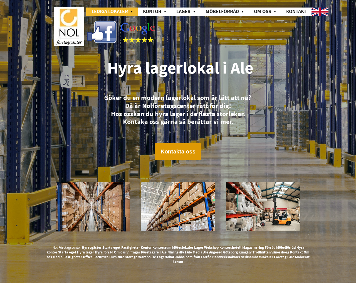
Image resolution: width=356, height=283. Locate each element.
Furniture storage (123, 257)
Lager (198, 247)
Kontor (146, 247)
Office (88, 257)
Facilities (100, 257)
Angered (215, 252)
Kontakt (296, 11)
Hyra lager (85, 252)
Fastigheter (130, 247)
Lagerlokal (165, 257)
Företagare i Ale (154, 252)
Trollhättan (262, 252)
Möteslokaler (182, 247)
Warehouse (147, 257)
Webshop (211, 247)
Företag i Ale (284, 257)
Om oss (120, 252)
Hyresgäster (92, 247)
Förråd (270, 247)
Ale (205, 252)
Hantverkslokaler (226, 257)
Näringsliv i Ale (179, 252)
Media (197, 252)
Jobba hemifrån (187, 257)
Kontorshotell (230, 247)
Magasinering (253, 247)
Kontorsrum (161, 247)
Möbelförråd (286, 247)
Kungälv (245, 252)
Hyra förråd (104, 252)
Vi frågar (133, 252)
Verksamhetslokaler (257, 257)
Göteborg (230, 252)
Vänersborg (280, 252)
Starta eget (111, 247)
